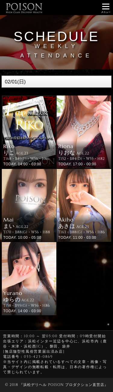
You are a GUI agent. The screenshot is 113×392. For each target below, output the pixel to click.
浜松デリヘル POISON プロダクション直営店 (63, 384)
